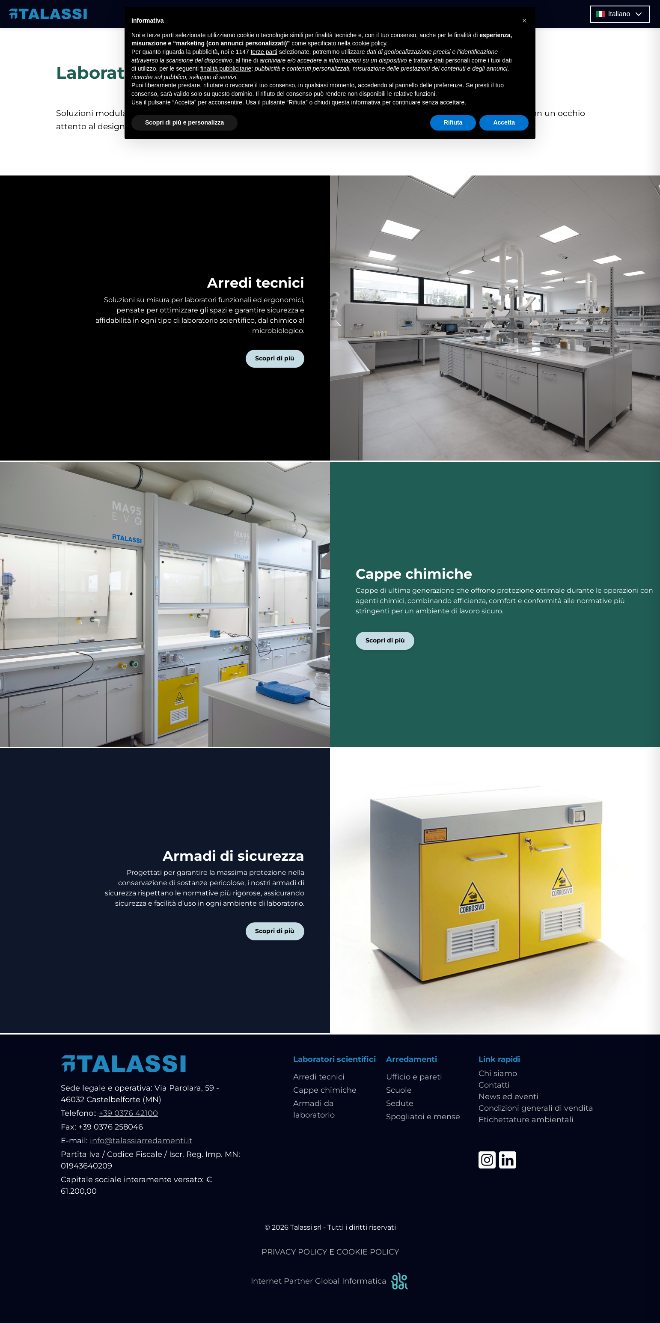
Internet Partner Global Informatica (330, 1282)
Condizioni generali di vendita (536, 1109)
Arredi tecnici (319, 1078)
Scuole (399, 1091)
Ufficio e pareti (414, 1078)
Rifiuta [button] (453, 122)
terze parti (264, 51)
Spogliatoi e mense (423, 1118)
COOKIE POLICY (367, 1253)
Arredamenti (411, 1060)
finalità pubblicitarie (225, 68)
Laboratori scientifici (334, 1060)
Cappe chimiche (325, 1091)
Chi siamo (498, 1074)
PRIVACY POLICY (294, 1253)
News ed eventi (508, 1098)
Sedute (399, 1104)
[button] (524, 20)
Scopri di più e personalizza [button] (184, 122)
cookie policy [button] (369, 43)
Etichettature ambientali (526, 1121)
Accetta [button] (504, 122)
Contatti (494, 1086)
